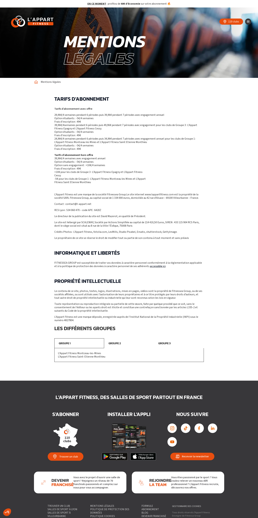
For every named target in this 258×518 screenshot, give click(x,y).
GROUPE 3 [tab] (164, 343)
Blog (144, 513)
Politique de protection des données (109, 511)
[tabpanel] (129, 355)
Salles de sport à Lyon (62, 509)
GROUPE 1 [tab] (65, 343)
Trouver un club (59, 506)
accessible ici (158, 266)
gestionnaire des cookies (186, 506)
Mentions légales (102, 506)
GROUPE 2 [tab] (115, 343)
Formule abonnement (150, 507)
